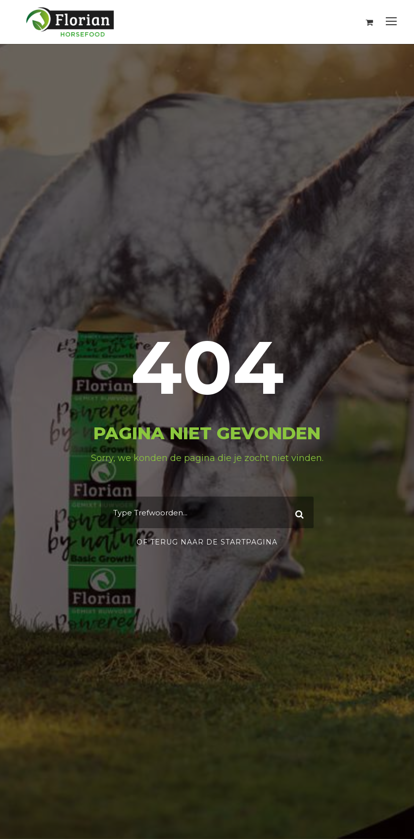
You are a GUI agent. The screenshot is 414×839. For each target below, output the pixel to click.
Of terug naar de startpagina (207, 542)
